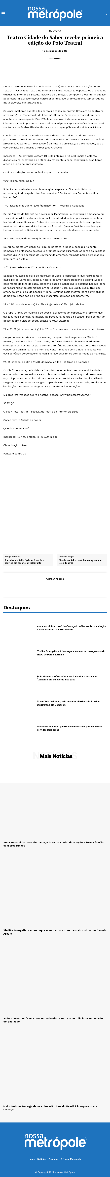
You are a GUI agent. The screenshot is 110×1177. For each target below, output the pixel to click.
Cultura (55, 31)
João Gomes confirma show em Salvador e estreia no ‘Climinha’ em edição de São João (67, 678)
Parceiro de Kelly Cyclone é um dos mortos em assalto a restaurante (24, 561)
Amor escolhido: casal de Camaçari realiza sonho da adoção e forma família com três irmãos (71, 628)
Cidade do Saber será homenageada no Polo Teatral (80, 561)
